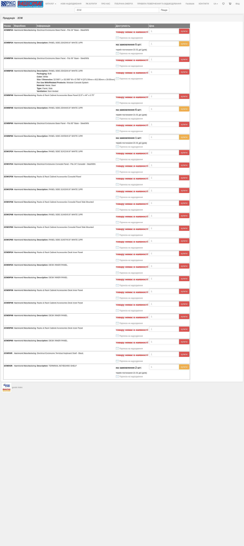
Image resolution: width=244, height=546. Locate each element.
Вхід (238, 4)
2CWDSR (8, 353)
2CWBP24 (8, 30)
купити (184, 31)
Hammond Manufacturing (25, 30)
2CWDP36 (8, 277)
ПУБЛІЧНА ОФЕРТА (124, 4)
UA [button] (216, 4)
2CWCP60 (8, 227)
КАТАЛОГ (50, 4)
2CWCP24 (8, 151)
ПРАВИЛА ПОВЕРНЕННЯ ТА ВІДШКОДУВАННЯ (159, 4)
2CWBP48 (8, 95)
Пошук (164, 10)
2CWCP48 (8, 202)
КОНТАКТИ (204, 4)
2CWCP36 (8, 177)
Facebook (190, 4)
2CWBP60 (8, 123)
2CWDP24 (8, 252)
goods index (17, 387)
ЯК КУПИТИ (91, 4)
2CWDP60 (8, 328)
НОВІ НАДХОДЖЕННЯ (71, 4)
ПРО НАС (105, 4)
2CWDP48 (8, 303)
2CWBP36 (8, 58)
